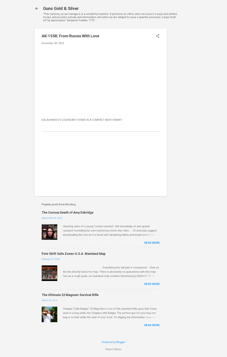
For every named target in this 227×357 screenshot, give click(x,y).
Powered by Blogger (113, 342)
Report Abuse (113, 349)
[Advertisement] (181, 81)
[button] (158, 36)
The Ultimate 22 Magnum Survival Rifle (70, 295)
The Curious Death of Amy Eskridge (67, 212)
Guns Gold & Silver (61, 8)
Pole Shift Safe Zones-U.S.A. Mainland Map (74, 254)
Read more (152, 242)
